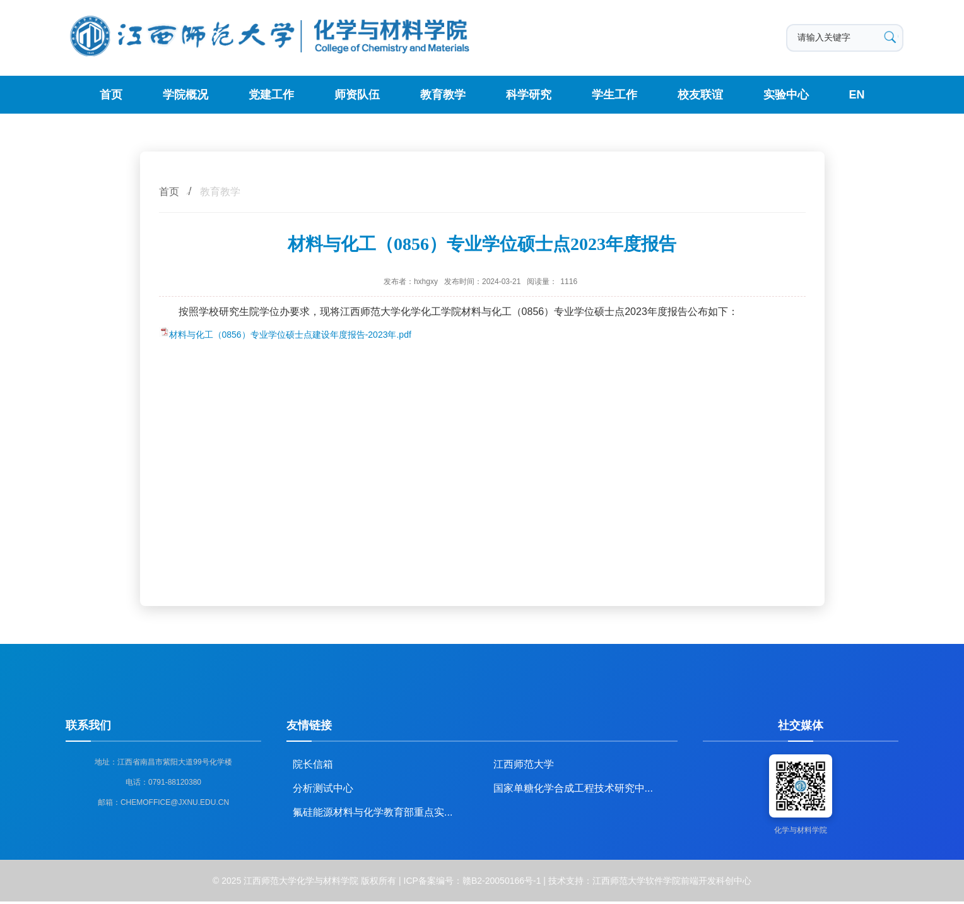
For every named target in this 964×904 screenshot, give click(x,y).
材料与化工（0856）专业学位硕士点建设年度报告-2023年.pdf (290, 335)
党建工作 (271, 94)
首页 (111, 94)
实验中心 (786, 94)
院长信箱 (313, 764)
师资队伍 (357, 94)
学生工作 (614, 94)
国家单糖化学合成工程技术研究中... (573, 788)
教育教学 (443, 94)
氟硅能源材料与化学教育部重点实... (372, 812)
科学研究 (528, 94)
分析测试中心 (323, 788)
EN (857, 94)
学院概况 (185, 94)
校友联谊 (700, 94)
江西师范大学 (523, 764)
